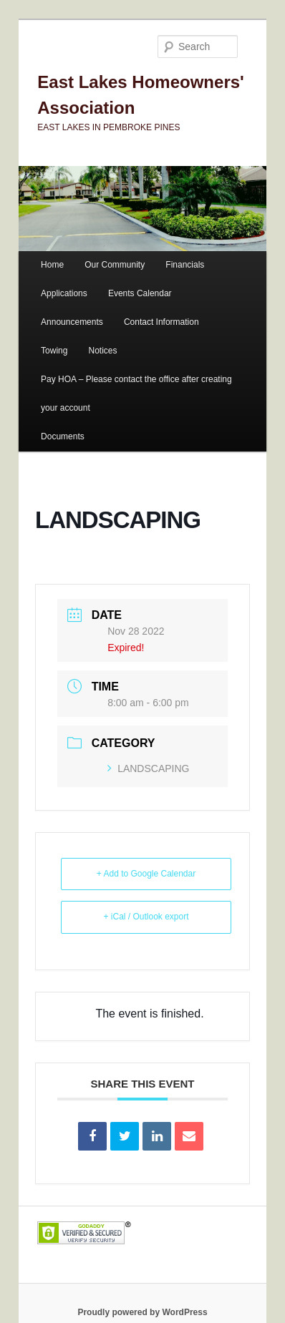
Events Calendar (140, 293)
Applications (64, 293)
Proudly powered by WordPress (142, 1312)
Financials (184, 265)
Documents (62, 436)
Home (52, 265)
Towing (54, 351)
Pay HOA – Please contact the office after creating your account (136, 393)
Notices (103, 351)
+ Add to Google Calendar (146, 874)
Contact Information (161, 322)
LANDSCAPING (148, 768)
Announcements (72, 322)
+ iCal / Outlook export (145, 917)
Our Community (114, 265)
